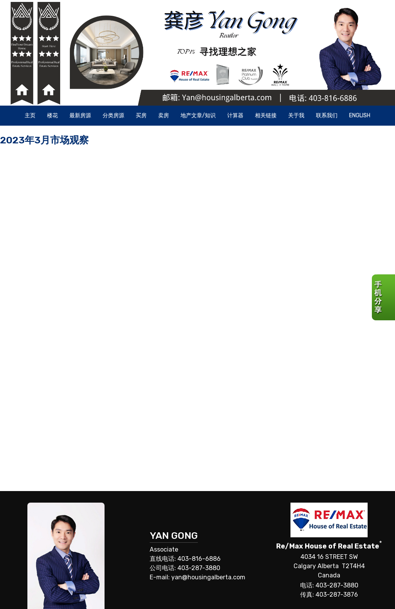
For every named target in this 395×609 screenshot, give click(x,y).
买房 (141, 115)
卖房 (163, 115)
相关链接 (266, 115)
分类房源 (113, 115)
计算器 (235, 115)
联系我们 (327, 115)
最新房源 (80, 115)
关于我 (296, 115)
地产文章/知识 (198, 115)
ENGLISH (359, 115)
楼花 (52, 115)
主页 (30, 115)
